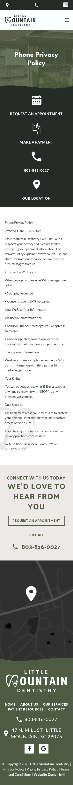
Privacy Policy (14, 769)
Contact (56, 709)
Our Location (36, 189)
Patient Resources (26, 709)
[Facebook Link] (29, 749)
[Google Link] (43, 749)
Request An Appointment (36, 105)
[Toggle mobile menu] (67, 20)
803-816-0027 (36, 161)
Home (10, 704)
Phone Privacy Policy (42, 769)
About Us (29, 704)
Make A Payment (36, 133)
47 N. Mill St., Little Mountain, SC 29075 (33, 733)
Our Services (55, 704)
